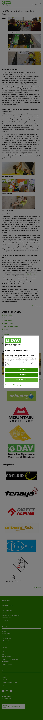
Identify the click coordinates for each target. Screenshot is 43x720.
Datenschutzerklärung (11, 385)
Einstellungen (21, 370)
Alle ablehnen (21, 375)
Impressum (22, 385)
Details (8, 365)
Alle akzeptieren (21, 380)
